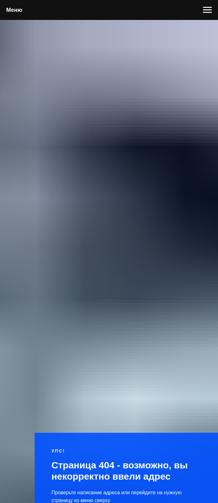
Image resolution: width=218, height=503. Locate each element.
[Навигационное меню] (207, 10)
